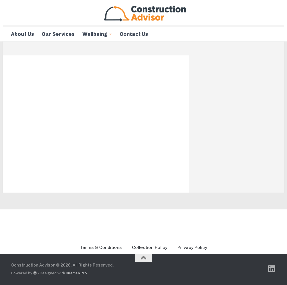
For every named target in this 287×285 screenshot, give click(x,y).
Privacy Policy (192, 247)
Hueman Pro (76, 273)
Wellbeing (94, 34)
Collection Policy (149, 247)
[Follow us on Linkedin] (272, 269)
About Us (22, 34)
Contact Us (134, 34)
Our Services (58, 34)
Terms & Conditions (101, 247)
